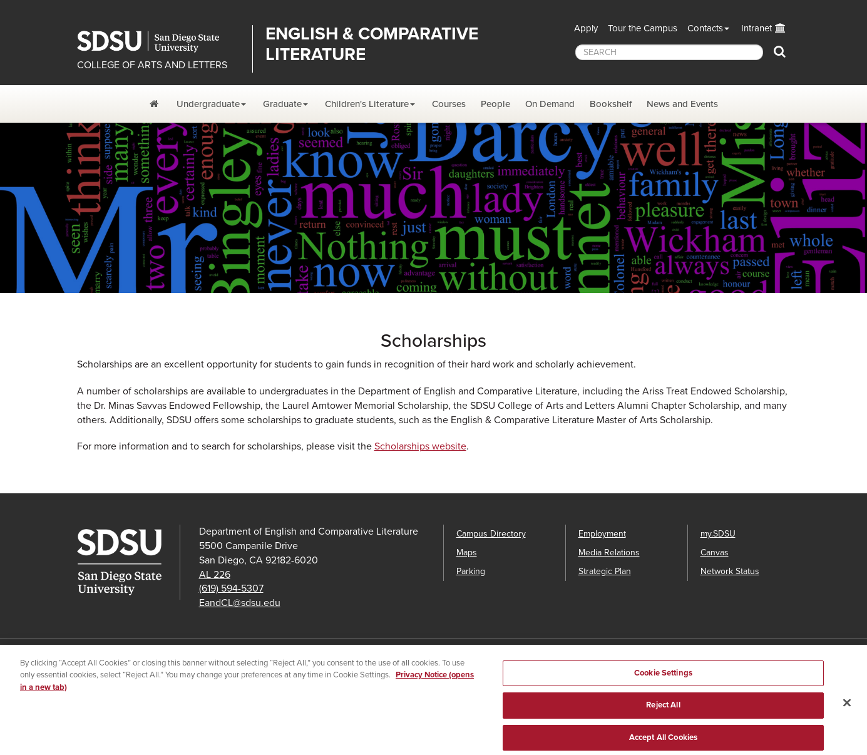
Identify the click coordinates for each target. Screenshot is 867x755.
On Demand (550, 104)
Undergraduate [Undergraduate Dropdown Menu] (208, 104)
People (495, 104)
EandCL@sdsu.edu (239, 603)
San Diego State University (160, 41)
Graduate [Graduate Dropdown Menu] (282, 104)
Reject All (663, 712)
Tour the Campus (642, 28)
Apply (586, 28)
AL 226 (214, 574)
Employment (602, 533)
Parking (470, 571)
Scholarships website (420, 446)
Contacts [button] (705, 28)
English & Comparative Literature (371, 44)
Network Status (729, 571)
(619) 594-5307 (231, 588)
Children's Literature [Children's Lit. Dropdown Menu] (367, 104)
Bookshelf (611, 104)
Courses (449, 104)
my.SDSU (718, 533)
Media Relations (609, 552)
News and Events (682, 104)
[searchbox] (669, 52)
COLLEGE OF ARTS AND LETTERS (152, 65)
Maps (466, 552)
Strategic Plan (604, 571)
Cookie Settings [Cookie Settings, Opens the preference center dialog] (663, 680)
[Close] (847, 709)
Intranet (756, 28)
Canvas (714, 552)
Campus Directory (491, 533)
